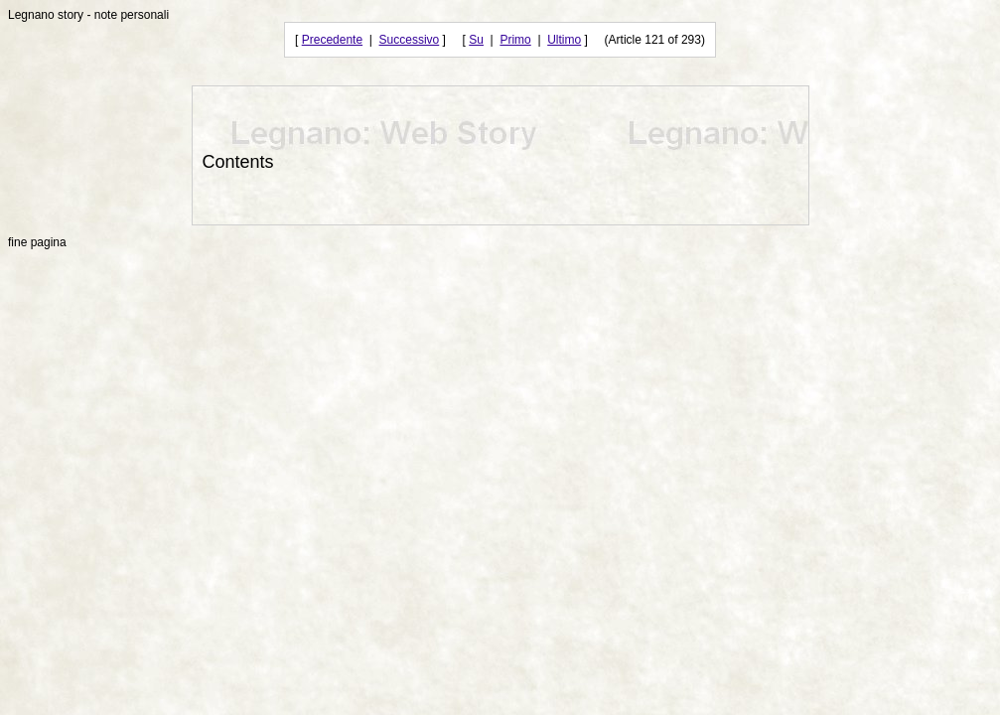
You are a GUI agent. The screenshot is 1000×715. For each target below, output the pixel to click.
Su (476, 40)
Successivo (409, 40)
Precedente (332, 40)
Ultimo (564, 40)
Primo (515, 40)
